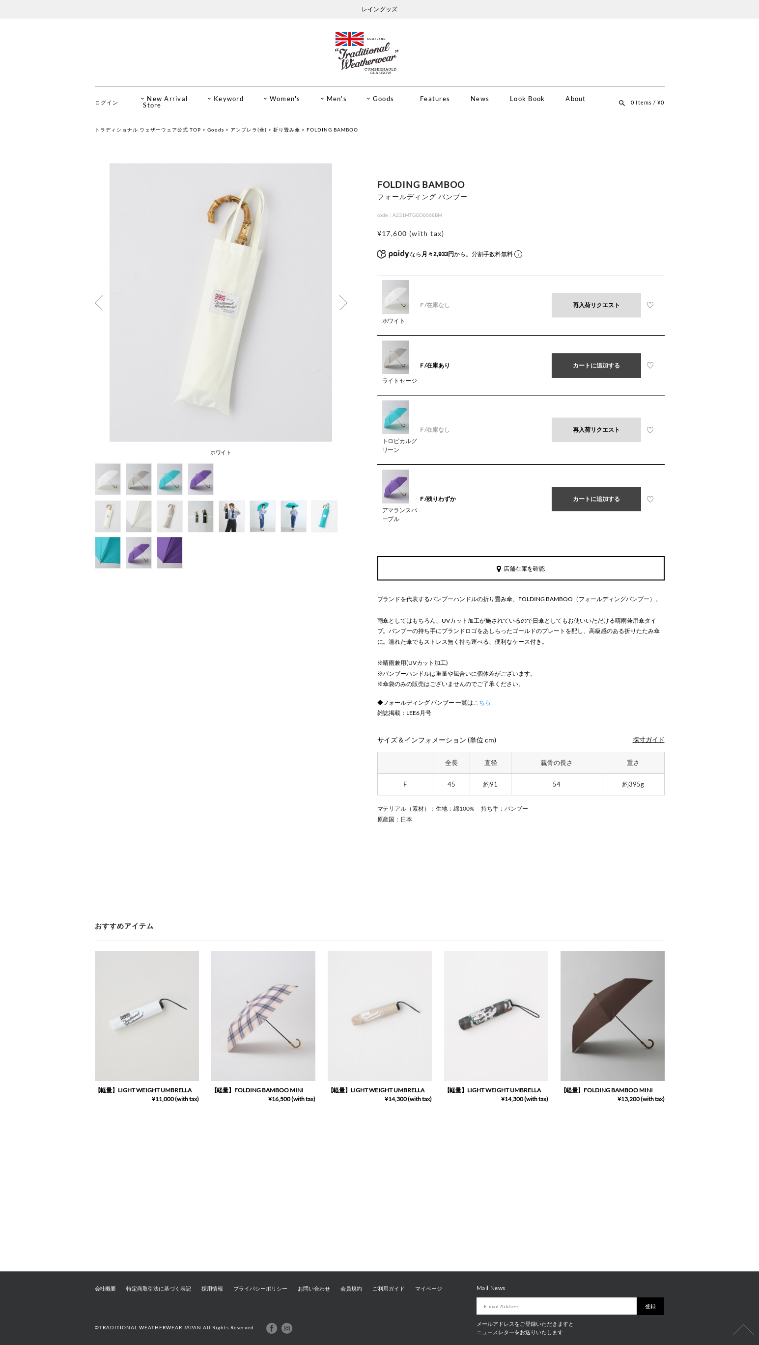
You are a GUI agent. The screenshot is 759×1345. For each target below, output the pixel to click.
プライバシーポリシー (260, 1289)
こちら (482, 702)
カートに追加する (596, 365)
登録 (650, 1306)
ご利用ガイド (388, 1289)
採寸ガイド (649, 739)
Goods (383, 99)
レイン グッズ (380, 9)
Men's (337, 99)
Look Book (527, 99)
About (575, 99)
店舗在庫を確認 (521, 568)
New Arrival (167, 99)
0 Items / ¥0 (647, 102)
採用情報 (212, 1289)
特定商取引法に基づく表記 (158, 1289)
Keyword (229, 99)
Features (435, 99)
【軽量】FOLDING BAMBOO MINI (257, 1090)
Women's (285, 99)
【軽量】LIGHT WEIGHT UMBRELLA (143, 1090)
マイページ (428, 1289)
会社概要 (105, 1289)
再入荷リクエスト (596, 305)
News (480, 99)
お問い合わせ (314, 1289)
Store (152, 105)
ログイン (106, 102)
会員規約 (351, 1289)
